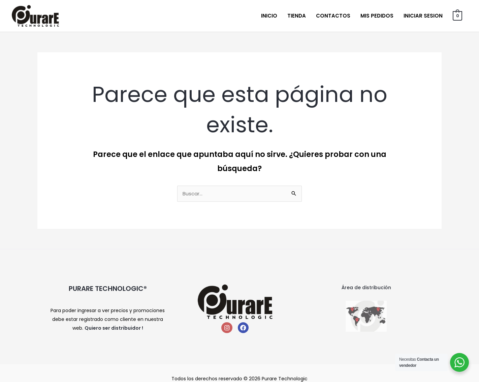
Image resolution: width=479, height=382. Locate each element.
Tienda (297, 15)
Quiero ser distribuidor (113, 328)
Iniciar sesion (423, 15)
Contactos (333, 15)
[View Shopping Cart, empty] (457, 15)
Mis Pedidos (377, 15)
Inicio (269, 15)
